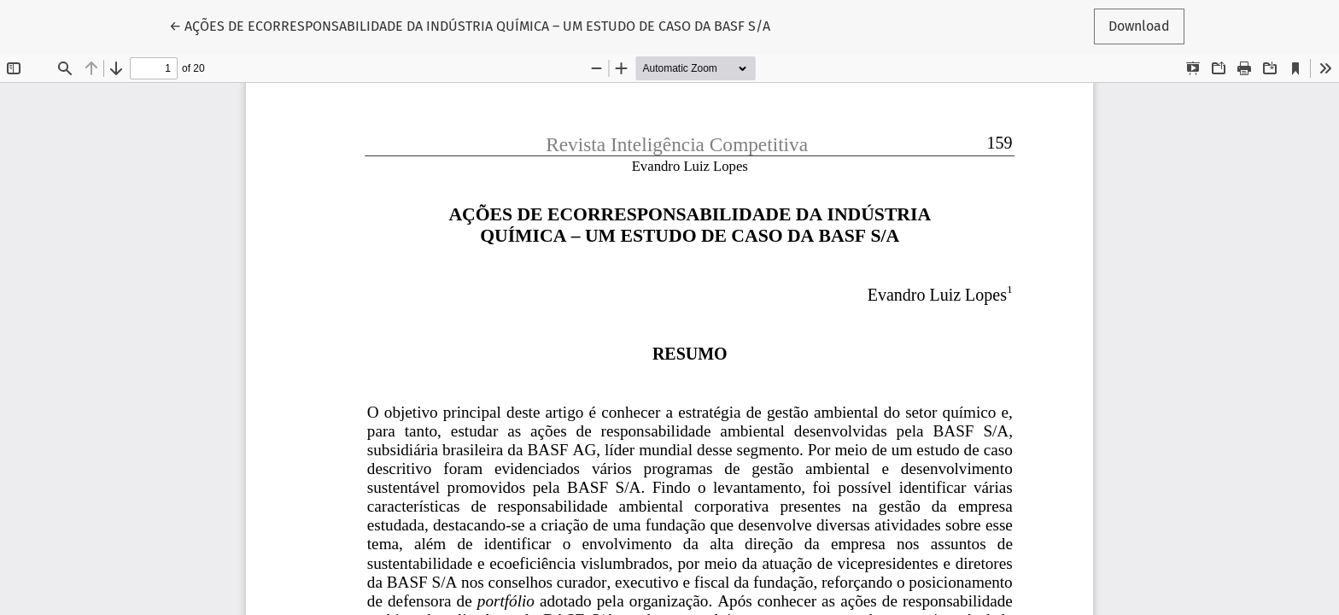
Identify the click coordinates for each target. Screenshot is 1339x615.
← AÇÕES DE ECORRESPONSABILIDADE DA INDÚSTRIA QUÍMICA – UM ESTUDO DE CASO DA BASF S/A (469, 24)
